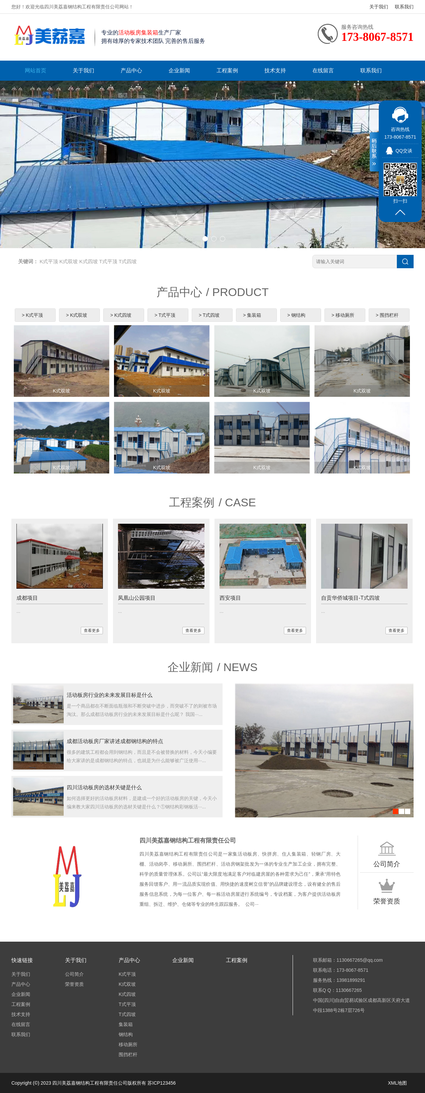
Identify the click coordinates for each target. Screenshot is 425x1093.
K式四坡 (88, 261)
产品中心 (131, 70)
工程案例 (227, 70)
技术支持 (275, 70)
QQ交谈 (404, 150)
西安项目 (230, 598)
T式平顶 (108, 261)
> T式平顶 (165, 315)
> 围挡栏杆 (387, 315)
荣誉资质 (74, 984)
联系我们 (404, 6)
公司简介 (74, 974)
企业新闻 (179, 70)
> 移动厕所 (342, 315)
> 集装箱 (252, 315)
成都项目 (27, 598)
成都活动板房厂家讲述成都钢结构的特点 (115, 741)
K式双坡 (68, 261)
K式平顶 (49, 261)
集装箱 (126, 1024)
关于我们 (378, 6)
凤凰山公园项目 (137, 598)
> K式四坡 (120, 315)
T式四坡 (128, 261)
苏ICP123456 (161, 1083)
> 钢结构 (296, 315)
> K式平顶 (32, 315)
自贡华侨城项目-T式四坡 (350, 598)
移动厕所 (128, 1044)
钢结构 (126, 1034)
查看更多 (92, 630)
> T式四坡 (209, 315)
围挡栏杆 (128, 1054)
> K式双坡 (76, 315)
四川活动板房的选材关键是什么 (104, 787)
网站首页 (35, 70)
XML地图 (397, 1083)
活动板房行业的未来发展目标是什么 (110, 695)
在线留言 (323, 70)
